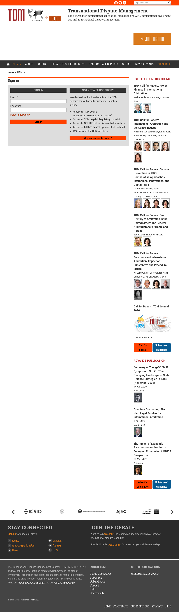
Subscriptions (97, 581)
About (29, 64)
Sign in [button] (38, 121)
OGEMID (126, 64)
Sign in (16, 64)
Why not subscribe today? (98, 138)
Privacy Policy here (64, 582)
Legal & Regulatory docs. (68, 64)
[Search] (152, 3)
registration (115, 544)
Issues (15, 540)
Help (92, 589)
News (15, 550)
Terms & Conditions (100, 573)
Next (172, 511)
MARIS (35, 599)
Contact (94, 585)
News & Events (144, 64)
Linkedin (57, 540)
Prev (13, 511)
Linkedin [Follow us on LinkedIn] (116, 3)
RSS (55, 550)
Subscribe (164, 64)
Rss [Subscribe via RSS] (124, 3)
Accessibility (97, 593)
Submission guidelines (161, 347)
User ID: (14, 97)
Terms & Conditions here (31, 582)
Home (8, 64)
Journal (42, 64)
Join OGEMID (152, 39)
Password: (16, 106)
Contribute (96, 577)
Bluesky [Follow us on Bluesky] (120, 3)
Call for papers (143, 347)
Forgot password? (20, 114)
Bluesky (57, 545)
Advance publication (143, 484)
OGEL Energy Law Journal (145, 573)
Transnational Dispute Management (34, 15)
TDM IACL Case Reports (103, 64)
